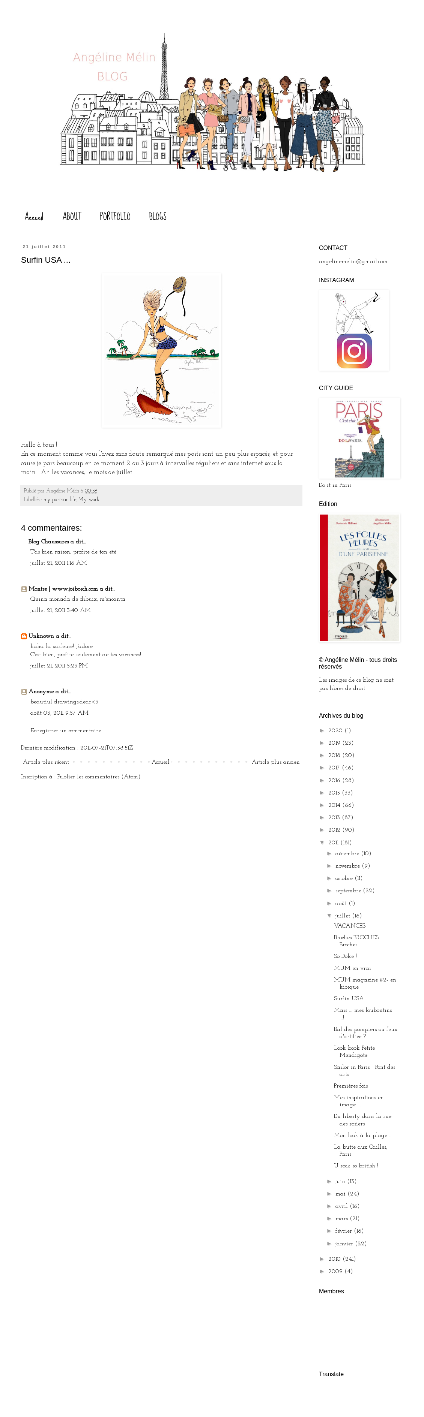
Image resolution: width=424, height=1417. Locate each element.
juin (341, 1182)
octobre (345, 878)
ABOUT (71, 217)
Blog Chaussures (49, 542)
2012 (335, 830)
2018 (335, 756)
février (344, 1231)
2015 (335, 793)
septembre (349, 891)
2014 (335, 805)
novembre (348, 866)
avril (342, 1206)
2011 (334, 843)
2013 (335, 818)
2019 (335, 743)
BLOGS (158, 217)
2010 (335, 1259)
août (342, 904)
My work (88, 500)
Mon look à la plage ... (363, 1136)
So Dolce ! (345, 956)
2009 (336, 1272)
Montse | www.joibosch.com (63, 589)
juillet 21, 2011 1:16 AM (58, 563)
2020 (336, 731)
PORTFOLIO (115, 217)
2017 (335, 768)
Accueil (34, 217)
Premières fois (351, 1086)
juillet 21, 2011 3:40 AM (60, 610)
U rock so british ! (356, 1166)
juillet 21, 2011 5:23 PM (59, 666)
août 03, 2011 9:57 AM (59, 713)
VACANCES (349, 926)
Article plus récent (46, 762)
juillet (343, 916)
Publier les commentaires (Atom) (99, 777)
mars (342, 1219)
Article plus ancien (276, 762)
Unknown (41, 636)
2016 (335, 781)
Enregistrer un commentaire (65, 731)
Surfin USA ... (351, 999)
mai (341, 1194)
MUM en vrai (352, 968)
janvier (345, 1244)
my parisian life (60, 500)
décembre (348, 854)
